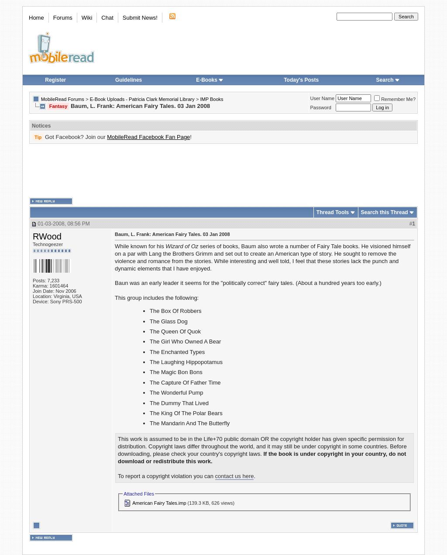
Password (320, 107)
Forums (62, 17)
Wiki (87, 17)
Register (55, 80)
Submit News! (140, 17)
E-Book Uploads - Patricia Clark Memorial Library (142, 99)
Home (36, 17)
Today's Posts (301, 80)
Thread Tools (332, 212)
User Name (322, 98)
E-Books (210, 80)
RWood (47, 236)
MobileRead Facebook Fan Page (148, 137)
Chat (107, 17)
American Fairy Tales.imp (159, 503)
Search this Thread (384, 212)
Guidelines (128, 80)
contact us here (234, 476)
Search (388, 80)
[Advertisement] (223, 171)
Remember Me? (395, 99)
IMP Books (212, 99)
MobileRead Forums (62, 99)
